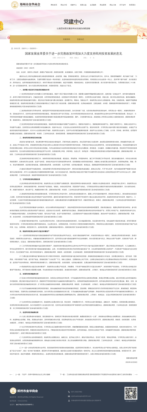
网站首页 (54, 5)
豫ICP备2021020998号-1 (25, 404)
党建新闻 (66, 39)
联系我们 (132, 5)
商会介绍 (64, 5)
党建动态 (80, 39)
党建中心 (73, 5)
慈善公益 (83, 5)
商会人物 (113, 5)
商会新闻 (103, 5)
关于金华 (122, 5)
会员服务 (93, 5)
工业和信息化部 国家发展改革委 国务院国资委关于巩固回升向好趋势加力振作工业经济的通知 (99, 374)
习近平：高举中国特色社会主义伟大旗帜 (36, 374)
